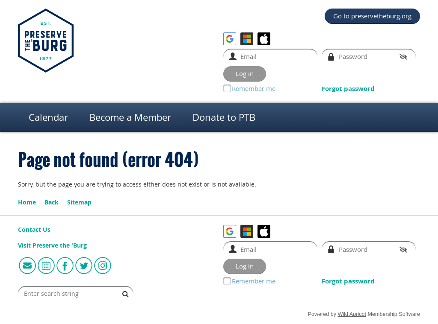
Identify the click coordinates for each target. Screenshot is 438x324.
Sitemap (79, 202)
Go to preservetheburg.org (372, 16)
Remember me (253, 88)
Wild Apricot (352, 314)
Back (51, 202)
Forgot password (348, 88)
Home (27, 202)
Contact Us (34, 229)
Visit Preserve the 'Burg (52, 245)
